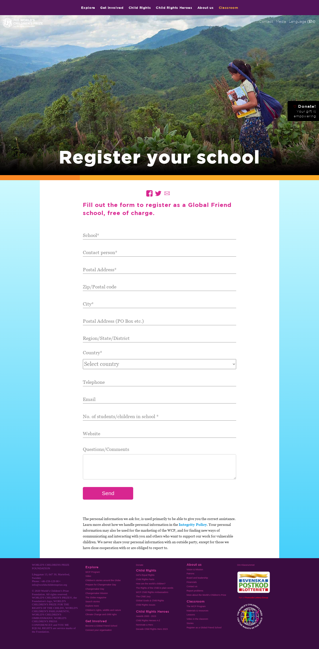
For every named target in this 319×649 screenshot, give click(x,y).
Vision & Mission (195, 569)
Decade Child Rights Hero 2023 (152, 629)
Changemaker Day (94, 589)
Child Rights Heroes (174, 8)
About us (205, 8)
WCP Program (92, 572)
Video (88, 576)
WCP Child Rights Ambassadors (152, 592)
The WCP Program (196, 606)
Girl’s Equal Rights (145, 575)
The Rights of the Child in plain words (154, 588)
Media (281, 21)
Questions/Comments (106, 449)
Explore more (92, 606)
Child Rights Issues (145, 605)
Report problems (195, 590)
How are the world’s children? (150, 583)
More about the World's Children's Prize (206, 595)
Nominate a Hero (144, 625)
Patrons (190, 573)
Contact (266, 21)
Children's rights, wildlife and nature (103, 610)
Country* (92, 352)
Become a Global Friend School (101, 626)
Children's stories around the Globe (103, 580)
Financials (192, 582)
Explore (88, 8)
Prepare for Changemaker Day (100, 584)
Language (302, 21)
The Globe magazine (95, 597)
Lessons (191, 614)
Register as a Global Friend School (204, 627)
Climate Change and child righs (101, 614)
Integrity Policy (193, 524)
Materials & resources (197, 610)
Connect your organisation (98, 630)
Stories (190, 623)
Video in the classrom (197, 619)
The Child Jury (143, 596)
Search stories (92, 601)
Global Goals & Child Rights (150, 600)
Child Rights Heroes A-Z (148, 620)
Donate (139, 565)
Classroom (228, 8)
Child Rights (140, 8)
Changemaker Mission (96, 593)
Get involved (112, 8)
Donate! (304, 111)
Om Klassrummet (246, 565)
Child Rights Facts (145, 579)
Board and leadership (197, 578)
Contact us (192, 586)
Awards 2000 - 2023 (146, 616)
